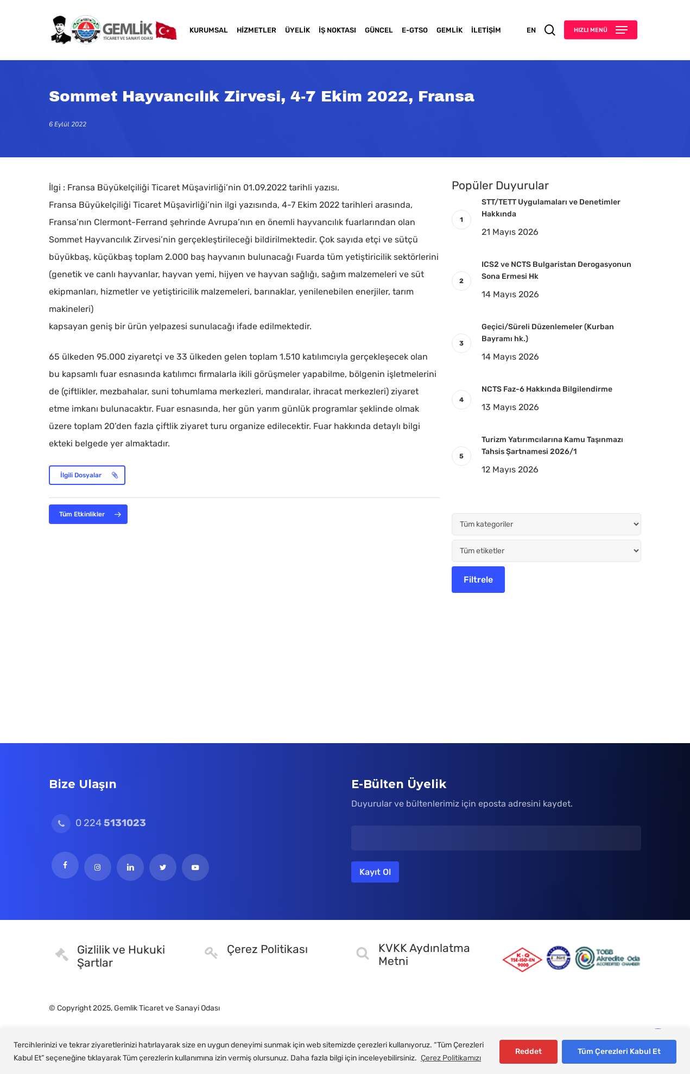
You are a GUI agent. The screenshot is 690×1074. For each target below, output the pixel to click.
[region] (345, 1051)
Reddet (528, 1051)
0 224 (99, 823)
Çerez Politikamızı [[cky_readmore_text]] (451, 1058)
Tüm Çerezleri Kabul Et (619, 1051)
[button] (600, 30)
